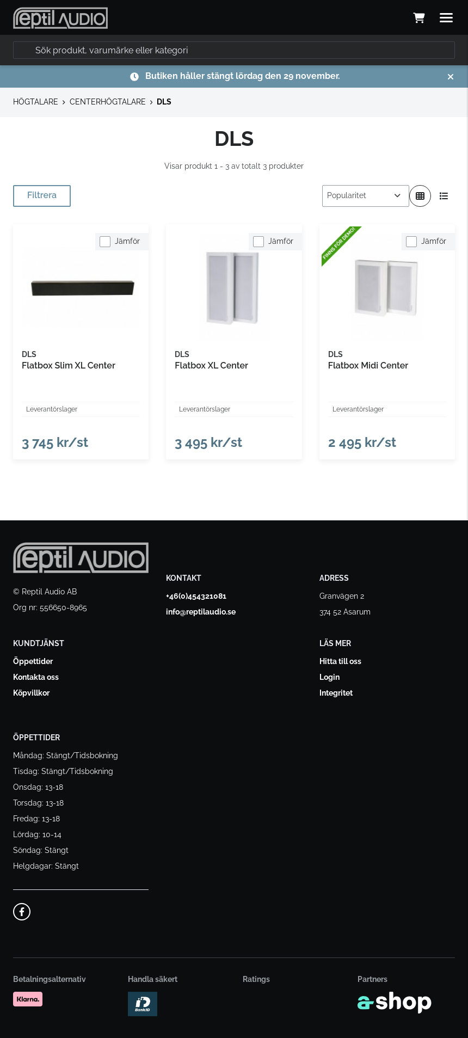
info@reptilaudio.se (201, 611)
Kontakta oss (36, 677)
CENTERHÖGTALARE (108, 101)
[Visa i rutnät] (420, 196)
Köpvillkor (31, 693)
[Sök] (234, 50)
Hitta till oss (340, 661)
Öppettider (33, 661)
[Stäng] (450, 76)
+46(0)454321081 (196, 596)
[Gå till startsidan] (60, 18)
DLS (164, 101)
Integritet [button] (336, 693)
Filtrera (42, 195)
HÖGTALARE (35, 101)
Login (329, 677)
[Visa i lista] (444, 196)
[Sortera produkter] (365, 196)
